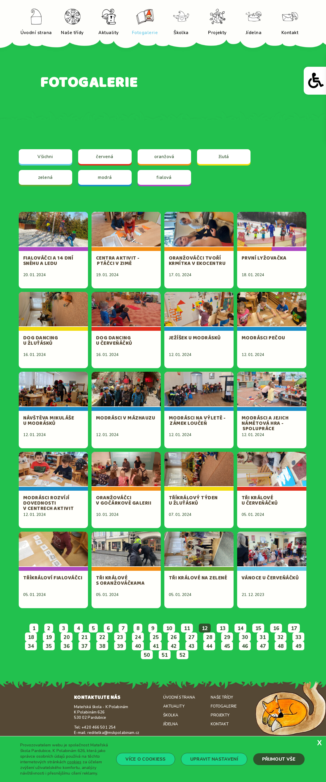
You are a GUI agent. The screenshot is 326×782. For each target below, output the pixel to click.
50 (147, 655)
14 (240, 628)
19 (49, 637)
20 (67, 637)
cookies (74, 762)
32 (281, 637)
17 (294, 628)
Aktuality (174, 706)
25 (156, 637)
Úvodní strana (179, 697)
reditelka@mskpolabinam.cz (113, 732)
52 (182, 655)
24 (138, 637)
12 (205, 628)
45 (227, 646)
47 (263, 646)
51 (165, 655)
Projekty (220, 715)
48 (281, 646)
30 (245, 637)
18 (31, 637)
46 (245, 646)
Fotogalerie (224, 706)
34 (31, 646)
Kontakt (220, 724)
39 (120, 646)
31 (263, 637)
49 (298, 646)
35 (49, 646)
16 (276, 628)
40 (138, 646)
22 (102, 637)
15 (258, 628)
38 (102, 646)
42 (174, 646)
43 (191, 646)
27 (191, 637)
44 (209, 646)
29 (227, 637)
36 (67, 646)
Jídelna (170, 724)
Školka (171, 715)
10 (169, 628)
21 (84, 637)
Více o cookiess (145, 759)
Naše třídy (222, 697)
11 (187, 628)
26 (174, 637)
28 (209, 637)
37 (84, 646)
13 (223, 628)
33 (298, 637)
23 (120, 637)
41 (156, 646)
